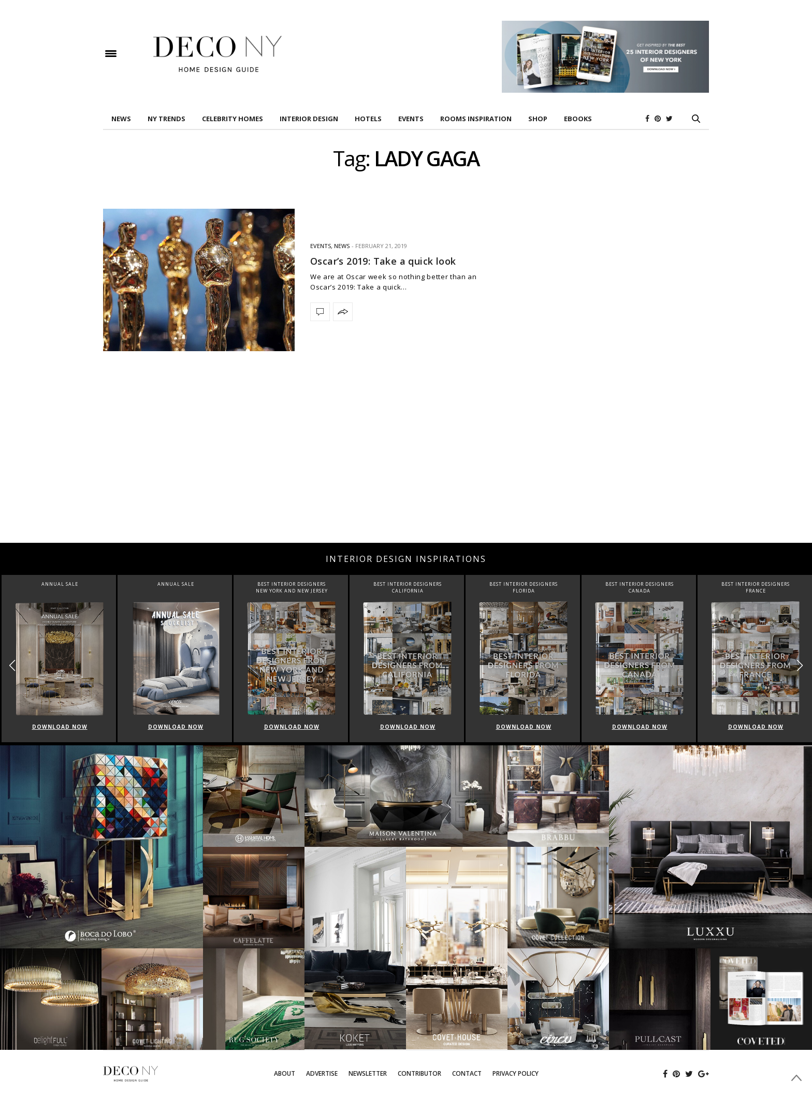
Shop (537, 118)
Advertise (322, 1073)
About (284, 1073)
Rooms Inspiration (476, 118)
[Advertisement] (406, 459)
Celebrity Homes (232, 118)
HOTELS (368, 118)
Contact (467, 1073)
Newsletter (368, 1073)
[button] (800, 665)
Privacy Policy (515, 1073)
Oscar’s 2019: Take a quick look (383, 261)
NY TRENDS (166, 118)
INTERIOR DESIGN (309, 118)
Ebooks (578, 118)
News (121, 118)
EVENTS (411, 118)
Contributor (419, 1073)
